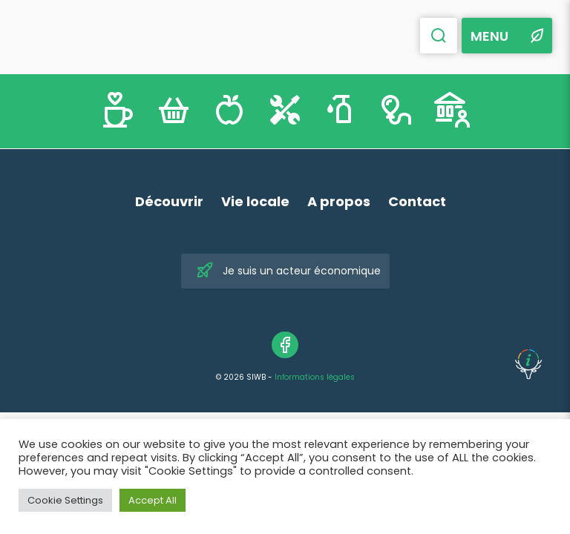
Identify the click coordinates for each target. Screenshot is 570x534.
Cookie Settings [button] (65, 500)
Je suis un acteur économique (288, 271)
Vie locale (255, 201)
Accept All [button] (152, 500)
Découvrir (169, 201)
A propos (338, 201)
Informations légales (315, 377)
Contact (417, 201)
